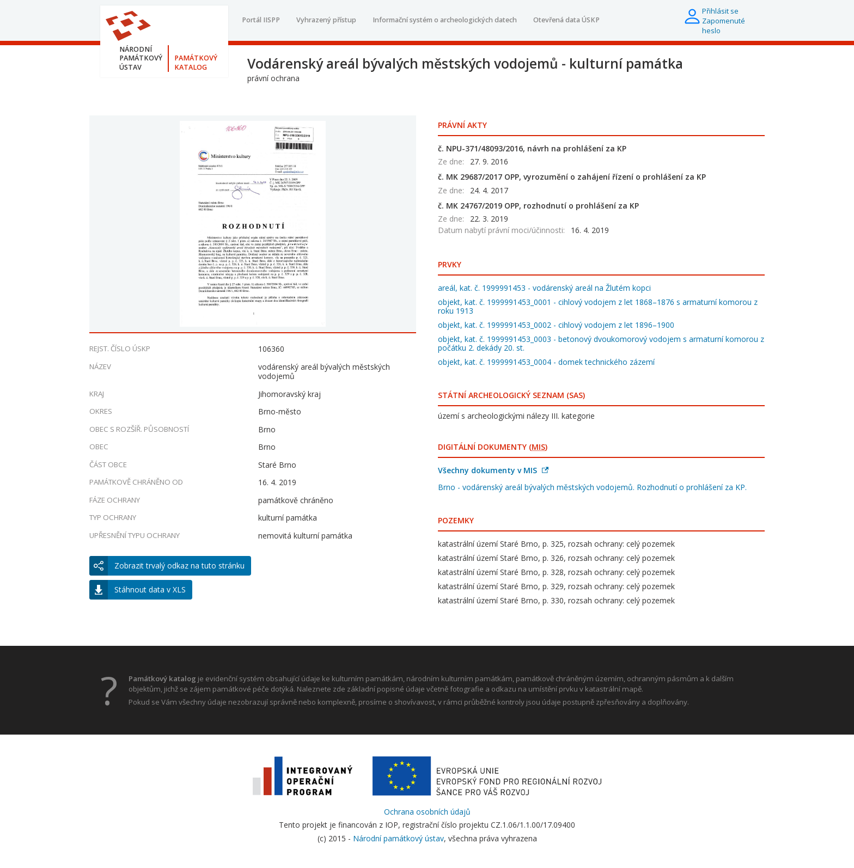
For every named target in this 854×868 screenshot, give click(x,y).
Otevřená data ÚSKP (566, 20)
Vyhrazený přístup (326, 20)
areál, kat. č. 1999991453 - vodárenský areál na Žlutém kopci (544, 288)
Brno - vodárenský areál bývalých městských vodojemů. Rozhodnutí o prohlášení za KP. (592, 487)
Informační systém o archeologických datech (445, 20)
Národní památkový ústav (398, 838)
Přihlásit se (720, 11)
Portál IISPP (261, 20)
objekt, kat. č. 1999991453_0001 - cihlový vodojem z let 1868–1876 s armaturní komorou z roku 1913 (598, 306)
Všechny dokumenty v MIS (493, 470)
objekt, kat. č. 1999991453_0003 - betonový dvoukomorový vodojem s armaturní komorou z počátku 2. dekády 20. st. (601, 343)
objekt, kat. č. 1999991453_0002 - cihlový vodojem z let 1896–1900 (556, 325)
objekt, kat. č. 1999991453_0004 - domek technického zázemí (546, 362)
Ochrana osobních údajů (427, 811)
